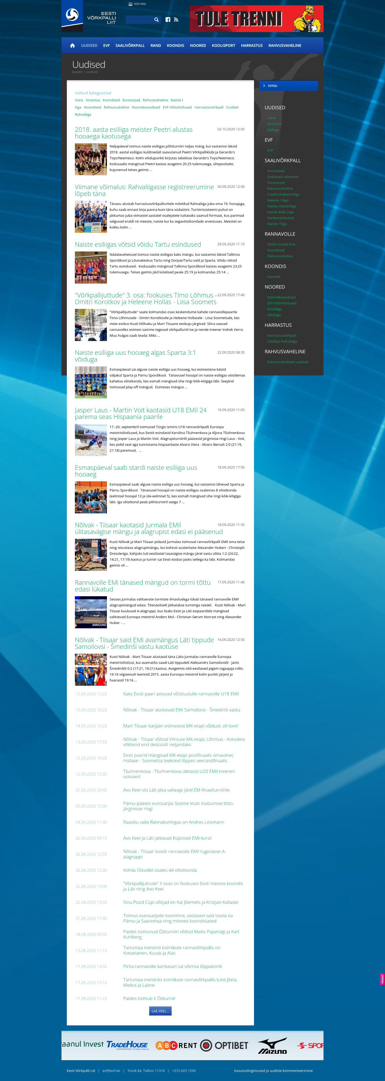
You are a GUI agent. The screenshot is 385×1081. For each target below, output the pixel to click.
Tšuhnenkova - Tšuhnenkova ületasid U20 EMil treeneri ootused (179, 774)
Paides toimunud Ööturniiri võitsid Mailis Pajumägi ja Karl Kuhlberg (181, 934)
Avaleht (77, 72)
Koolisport (223, 45)
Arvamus (93, 100)
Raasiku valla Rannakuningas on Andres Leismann (174, 822)
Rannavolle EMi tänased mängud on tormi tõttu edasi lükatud (143, 585)
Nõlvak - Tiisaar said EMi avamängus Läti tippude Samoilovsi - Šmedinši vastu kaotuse (144, 643)
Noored (198, 45)
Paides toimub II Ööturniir (150, 998)
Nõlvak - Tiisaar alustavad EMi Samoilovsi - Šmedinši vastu (182, 710)
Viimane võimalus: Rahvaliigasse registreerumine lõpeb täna (144, 190)
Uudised (89, 45)
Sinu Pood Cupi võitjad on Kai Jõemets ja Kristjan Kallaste (181, 902)
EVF (106, 45)
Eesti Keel (140, 4)
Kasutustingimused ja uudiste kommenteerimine (273, 1070)
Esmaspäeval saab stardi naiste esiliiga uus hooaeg (136, 470)
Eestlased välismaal (283, 176)
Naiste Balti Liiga (280, 212)
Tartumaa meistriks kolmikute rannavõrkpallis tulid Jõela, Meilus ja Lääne (180, 982)
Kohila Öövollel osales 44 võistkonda (160, 870)
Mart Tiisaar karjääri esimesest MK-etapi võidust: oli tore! (181, 726)
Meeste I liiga (277, 200)
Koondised (111, 100)
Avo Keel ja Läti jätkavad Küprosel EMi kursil (168, 838)
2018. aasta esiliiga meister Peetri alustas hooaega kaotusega (133, 132)
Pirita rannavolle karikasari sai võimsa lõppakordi (173, 966)
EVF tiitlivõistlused (177, 107)
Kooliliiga (274, 309)
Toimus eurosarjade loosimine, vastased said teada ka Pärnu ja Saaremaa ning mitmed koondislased (178, 918)
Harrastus (252, 45)
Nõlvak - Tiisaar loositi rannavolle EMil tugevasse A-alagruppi (174, 854)
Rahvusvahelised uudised (287, 361)
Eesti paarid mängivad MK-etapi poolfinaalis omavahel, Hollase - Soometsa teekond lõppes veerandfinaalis (178, 758)
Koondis (175, 45)
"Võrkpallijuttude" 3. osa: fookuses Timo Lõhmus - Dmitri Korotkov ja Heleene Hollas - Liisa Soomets (146, 298)
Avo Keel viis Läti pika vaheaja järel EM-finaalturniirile (177, 790)
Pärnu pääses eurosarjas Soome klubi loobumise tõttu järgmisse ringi (178, 806)
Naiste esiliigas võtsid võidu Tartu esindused (139, 244)
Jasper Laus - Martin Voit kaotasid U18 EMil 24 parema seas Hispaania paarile (141, 413)
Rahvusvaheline (284, 45)
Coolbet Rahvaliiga (282, 341)
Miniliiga (274, 314)
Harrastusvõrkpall (209, 107)
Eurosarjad (131, 100)
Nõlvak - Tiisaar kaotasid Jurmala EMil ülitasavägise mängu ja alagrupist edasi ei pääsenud (150, 528)
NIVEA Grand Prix (281, 244)
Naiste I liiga (277, 223)
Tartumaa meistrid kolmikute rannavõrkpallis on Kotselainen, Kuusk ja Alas (171, 950)
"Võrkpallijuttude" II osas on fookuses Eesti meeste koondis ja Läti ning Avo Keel (183, 886)
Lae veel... (160, 1011)
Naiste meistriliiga (281, 206)
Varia (79, 100)
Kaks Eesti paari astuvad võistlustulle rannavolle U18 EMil (181, 694)
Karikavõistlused (280, 217)
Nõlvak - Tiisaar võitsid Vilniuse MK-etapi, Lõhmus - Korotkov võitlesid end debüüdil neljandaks (184, 741)
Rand (156, 45)
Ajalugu (273, 129)
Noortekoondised (146, 107)
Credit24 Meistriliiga (283, 194)
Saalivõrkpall (130, 45)
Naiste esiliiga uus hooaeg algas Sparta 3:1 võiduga (136, 355)
